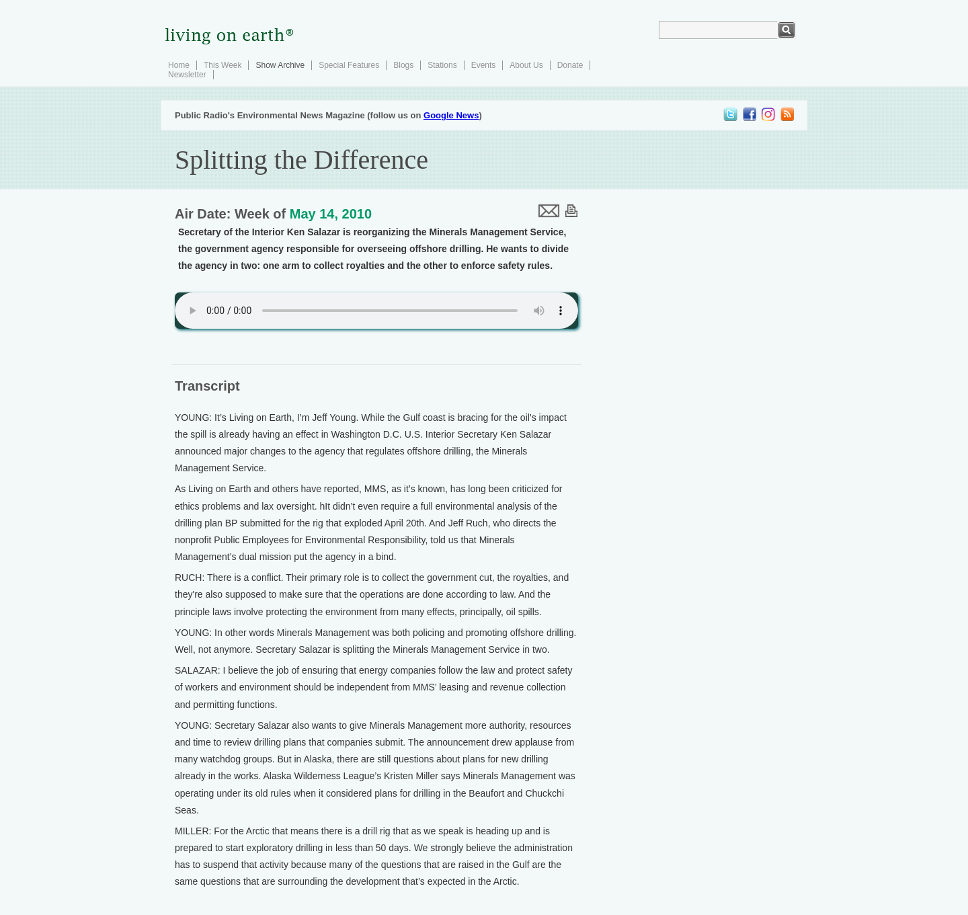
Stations (442, 65)
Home (179, 65)
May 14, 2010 (331, 213)
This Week (222, 65)
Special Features (349, 65)
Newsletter (187, 74)
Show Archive (280, 65)
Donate (570, 65)
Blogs (403, 65)
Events (483, 65)
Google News (451, 115)
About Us (526, 65)
